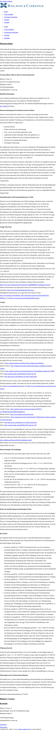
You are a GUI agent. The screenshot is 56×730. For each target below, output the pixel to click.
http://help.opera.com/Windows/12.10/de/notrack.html (20, 422)
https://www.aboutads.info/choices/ (13, 386)
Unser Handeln (9, 29)
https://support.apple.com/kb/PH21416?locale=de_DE (20, 425)
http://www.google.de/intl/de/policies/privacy (20, 290)
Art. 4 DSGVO (4, 106)
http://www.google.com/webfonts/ (10, 295)
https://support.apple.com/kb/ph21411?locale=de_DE (20, 374)
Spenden (7, 38)
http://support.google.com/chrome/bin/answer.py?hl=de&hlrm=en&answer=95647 (30, 371)
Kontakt (6, 35)
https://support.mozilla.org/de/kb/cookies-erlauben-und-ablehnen (24, 363)
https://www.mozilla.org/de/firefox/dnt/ (21, 414)
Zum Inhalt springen (6, 1)
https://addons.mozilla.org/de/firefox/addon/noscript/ (15, 440)
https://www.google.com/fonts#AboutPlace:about (24, 298)
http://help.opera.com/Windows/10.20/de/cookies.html (20, 376)
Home (6, 26)
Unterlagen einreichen (11, 32)
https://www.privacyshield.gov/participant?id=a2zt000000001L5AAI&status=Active (25, 285)
